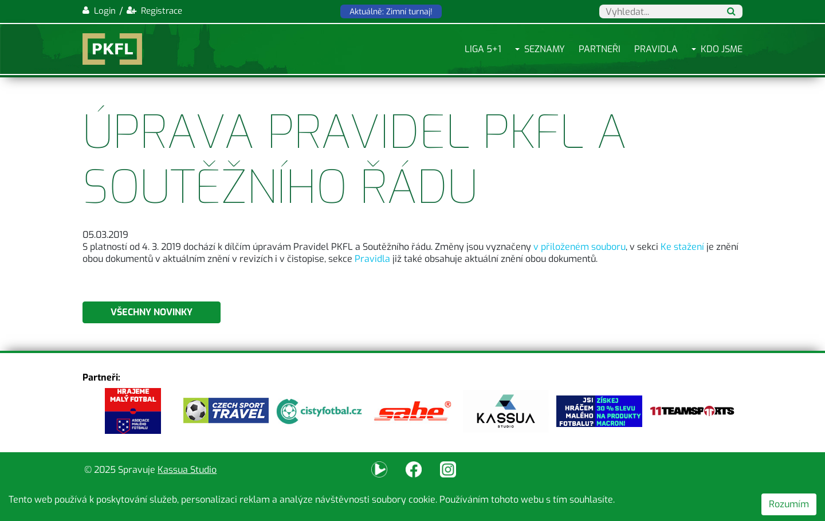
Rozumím (789, 504)
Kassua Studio (187, 470)
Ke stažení (682, 247)
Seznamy (544, 49)
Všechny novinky (151, 312)
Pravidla (656, 49)
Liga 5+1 (483, 49)
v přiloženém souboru (579, 247)
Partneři (599, 49)
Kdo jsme (721, 49)
